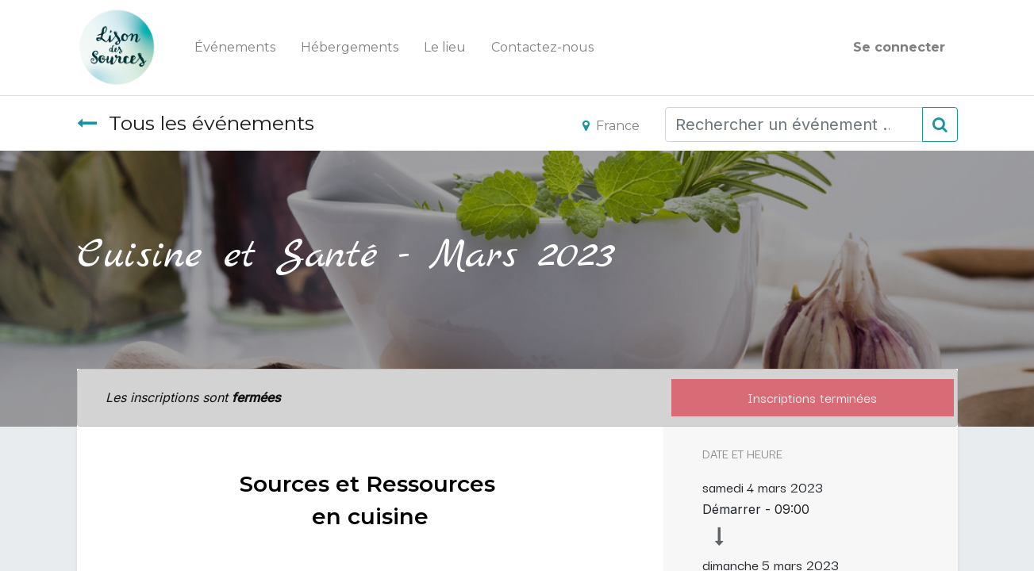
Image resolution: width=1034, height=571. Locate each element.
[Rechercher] (940, 124)
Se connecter (899, 47)
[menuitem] (235, 47)
